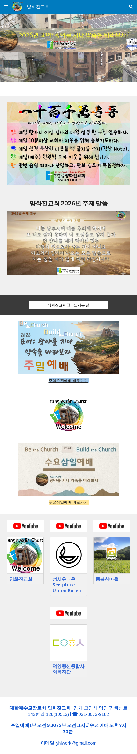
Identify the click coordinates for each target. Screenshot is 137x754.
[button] (6, 6)
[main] (68, 203)
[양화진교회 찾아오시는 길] (68, 305)
